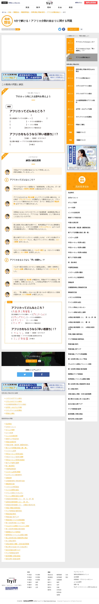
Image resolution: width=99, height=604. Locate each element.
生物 (58, 587)
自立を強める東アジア (13, 550)
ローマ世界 (9, 433)
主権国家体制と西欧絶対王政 (15, 481)
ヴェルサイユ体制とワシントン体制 (17, 526)
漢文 (67, 577)
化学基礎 (59, 577)
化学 (58, 585)
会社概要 (76, 577)
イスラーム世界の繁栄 (13, 472)
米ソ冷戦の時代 (11, 541)
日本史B (59, 590)
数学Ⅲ (50, 585)
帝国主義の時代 (11, 514)
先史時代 (9, 424)
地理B (58, 595)
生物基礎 (59, 579)
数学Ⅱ (50, 582)
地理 (36, 582)
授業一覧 (76, 584)
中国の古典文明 (11, 442)
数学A (49, 587)
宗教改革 (9, 478)
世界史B (59, 592)
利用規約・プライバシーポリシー (83, 579)
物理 (58, 582)
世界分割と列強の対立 (73, 64)
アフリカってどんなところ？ (85, 42)
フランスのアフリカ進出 (14, 401)
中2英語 (29, 577)
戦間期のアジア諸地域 (13, 532)
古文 (67, 574)
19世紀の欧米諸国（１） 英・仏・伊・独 (20, 499)
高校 (49, 572)
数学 (38, 7)
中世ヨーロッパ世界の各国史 (15, 460)
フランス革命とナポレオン (14, 493)
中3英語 (29, 579)
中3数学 (29, 587)
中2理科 (37, 577)
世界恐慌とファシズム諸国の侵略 (17, 535)
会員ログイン (78, 2)
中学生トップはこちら (14, 2)
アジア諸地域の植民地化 (14, 511)
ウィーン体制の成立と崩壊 (14, 496)
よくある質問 (77, 582)
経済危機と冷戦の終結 (13, 556)
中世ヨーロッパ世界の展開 (14, 457)
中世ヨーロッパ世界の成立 (14, 454)
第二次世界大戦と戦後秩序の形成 (17, 538)
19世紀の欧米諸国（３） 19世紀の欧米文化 (20, 505)
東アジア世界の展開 (12, 463)
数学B (49, 590)
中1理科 (37, 574)
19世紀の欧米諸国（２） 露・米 (17, 502)
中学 (28, 572)
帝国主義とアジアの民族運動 (15, 520)
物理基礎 (59, 574)
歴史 (36, 585)
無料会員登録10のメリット (81, 574)
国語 (71, 7)
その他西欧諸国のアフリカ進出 (16, 404)
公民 (36, 587)
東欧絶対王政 (10, 484)
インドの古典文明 (11, 436)
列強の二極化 (10, 413)
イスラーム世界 (11, 451)
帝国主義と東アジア (12, 517)
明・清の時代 (10, 466)
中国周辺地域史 (11, 469)
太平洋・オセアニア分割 (14, 407)
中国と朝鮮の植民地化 (13, 508)
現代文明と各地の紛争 (13, 559)
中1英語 (29, 574)
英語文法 (50, 574)
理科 (49, 7)
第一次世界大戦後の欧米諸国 (15, 529)
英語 (27, 7)
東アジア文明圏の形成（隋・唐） (17, 448)
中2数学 (29, 585)
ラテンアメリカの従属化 (14, 410)
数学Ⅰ (50, 579)
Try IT (49, 2)
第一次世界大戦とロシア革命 (15, 523)
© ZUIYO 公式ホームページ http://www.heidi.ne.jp (36, 601)
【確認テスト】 (81, 132)
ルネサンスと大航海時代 (14, 475)
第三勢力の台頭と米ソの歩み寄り (17, 547)
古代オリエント (11, 427)
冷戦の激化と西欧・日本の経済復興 (17, 544)
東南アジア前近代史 (12, 439)
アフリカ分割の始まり (83, 57)
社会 (60, 7)
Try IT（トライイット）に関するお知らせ (85, 587)
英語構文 (50, 577)
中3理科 (37, 579)
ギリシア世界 (10, 430)
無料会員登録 (91, 3)
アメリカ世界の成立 (12, 490)
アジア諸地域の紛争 (12, 553)
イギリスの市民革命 (12, 487)
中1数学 (29, 582)
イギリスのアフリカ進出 (14, 398)
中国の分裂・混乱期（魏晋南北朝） (17, 445)
